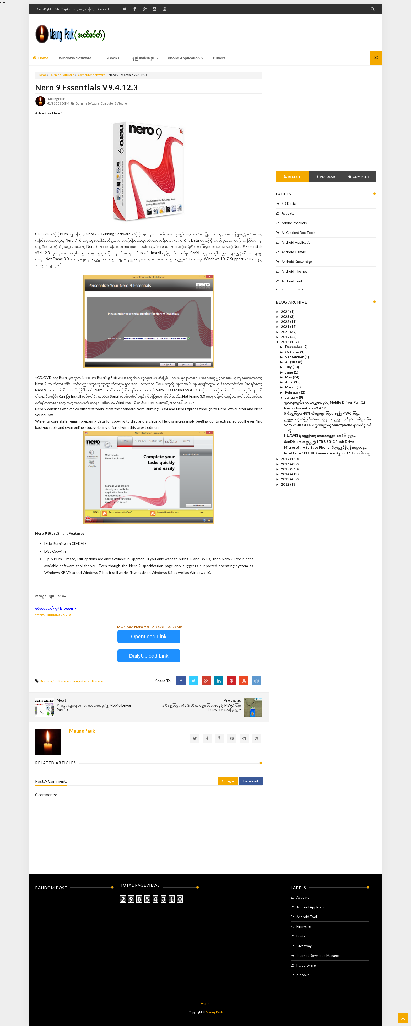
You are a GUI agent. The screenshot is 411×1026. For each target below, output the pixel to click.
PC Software (306, 965)
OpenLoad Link (149, 636)
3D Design (290, 203)
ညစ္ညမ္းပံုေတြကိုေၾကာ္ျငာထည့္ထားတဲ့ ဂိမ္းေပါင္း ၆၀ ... (329, 419)
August (291, 362)
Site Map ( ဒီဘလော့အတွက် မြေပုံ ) (74, 9)
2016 (285, 464)
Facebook (251, 781)
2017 (285, 459)
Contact (103, 9)
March (290, 387)
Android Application (297, 242)
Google (228, 781)
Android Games (294, 252)
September (295, 357)
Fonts (300, 936)
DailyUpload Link (148, 656)
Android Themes (294, 271)
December (294, 347)
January (292, 397)
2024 (285, 312)
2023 (285, 317)
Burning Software (62, 75)
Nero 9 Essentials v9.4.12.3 (86, 87)
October (292, 352)
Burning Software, (88, 103)
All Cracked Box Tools (298, 233)
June (289, 372)
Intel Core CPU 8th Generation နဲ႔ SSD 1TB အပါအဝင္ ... (328, 453)
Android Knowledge (297, 262)
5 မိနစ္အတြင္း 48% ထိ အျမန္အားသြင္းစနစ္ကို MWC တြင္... (322, 413)
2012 (285, 484)
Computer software (91, 75)
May (289, 377)
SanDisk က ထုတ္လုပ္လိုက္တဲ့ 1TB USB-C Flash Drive (319, 442)
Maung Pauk (214, 1012)
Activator (289, 213)
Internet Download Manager (318, 955)
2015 (285, 469)
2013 (285, 479)
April (289, 382)
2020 (285, 332)
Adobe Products (294, 223)
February (293, 392)
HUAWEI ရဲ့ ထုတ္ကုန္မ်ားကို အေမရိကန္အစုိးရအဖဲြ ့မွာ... (320, 436)
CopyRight (44, 9)
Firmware (303, 926)
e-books (302, 975)
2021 (285, 327)
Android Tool (292, 281)
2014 (285, 474)
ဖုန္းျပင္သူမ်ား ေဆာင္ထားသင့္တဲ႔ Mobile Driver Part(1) (324, 402)
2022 (285, 322)
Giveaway (304, 946)
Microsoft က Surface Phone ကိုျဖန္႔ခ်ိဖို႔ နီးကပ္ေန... (325, 447)
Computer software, (114, 103)
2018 (285, 342)
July (289, 367)
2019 (285, 337)
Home (40, 58)
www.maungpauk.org (53, 614)
